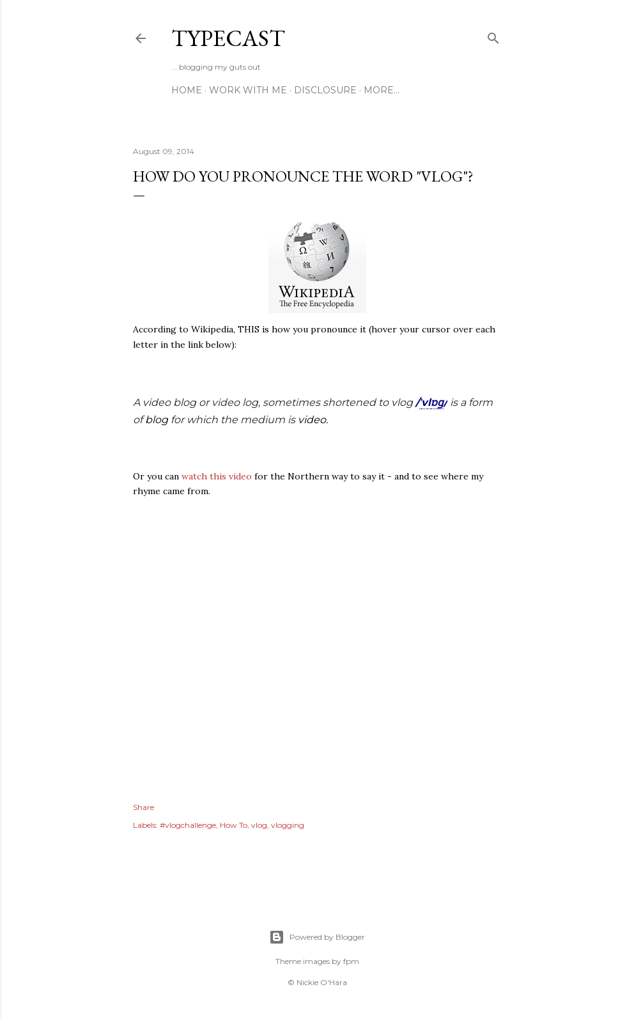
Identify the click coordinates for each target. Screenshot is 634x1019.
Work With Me (248, 90)
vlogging (287, 825)
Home (186, 90)
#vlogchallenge (188, 825)
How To (233, 825)
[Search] (493, 35)
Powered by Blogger (317, 937)
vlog (259, 825)
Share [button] (143, 807)
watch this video (217, 476)
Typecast (228, 38)
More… (381, 90)
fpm (351, 961)
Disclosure (325, 90)
